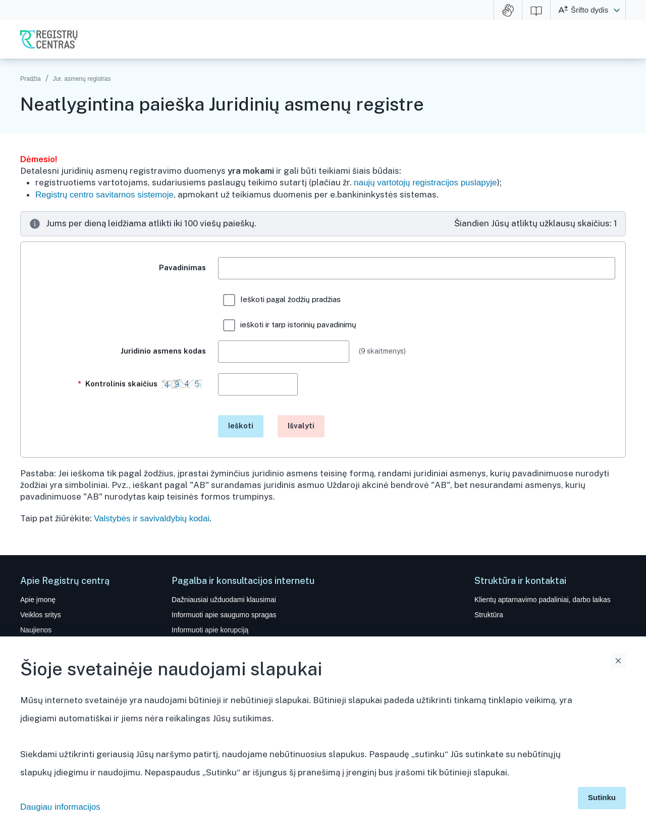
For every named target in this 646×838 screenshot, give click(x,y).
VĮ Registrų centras (49, 39)
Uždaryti (618, 660)
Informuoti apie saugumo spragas (224, 615)
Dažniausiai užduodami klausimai (224, 600)
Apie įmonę (38, 600)
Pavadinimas (182, 267)
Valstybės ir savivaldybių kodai (151, 518)
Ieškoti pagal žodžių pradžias (282, 300)
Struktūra (488, 615)
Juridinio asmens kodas (163, 351)
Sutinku (602, 797)
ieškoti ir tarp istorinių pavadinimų (289, 325)
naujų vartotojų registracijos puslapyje (425, 182)
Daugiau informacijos (60, 807)
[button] (617, 10)
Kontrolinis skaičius (142, 388)
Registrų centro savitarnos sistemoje (104, 195)
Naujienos (35, 630)
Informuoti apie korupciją (210, 630)
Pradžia (30, 78)
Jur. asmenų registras (82, 78)
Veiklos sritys (40, 615)
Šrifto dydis (589, 10)
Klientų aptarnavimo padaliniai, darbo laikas (542, 600)
